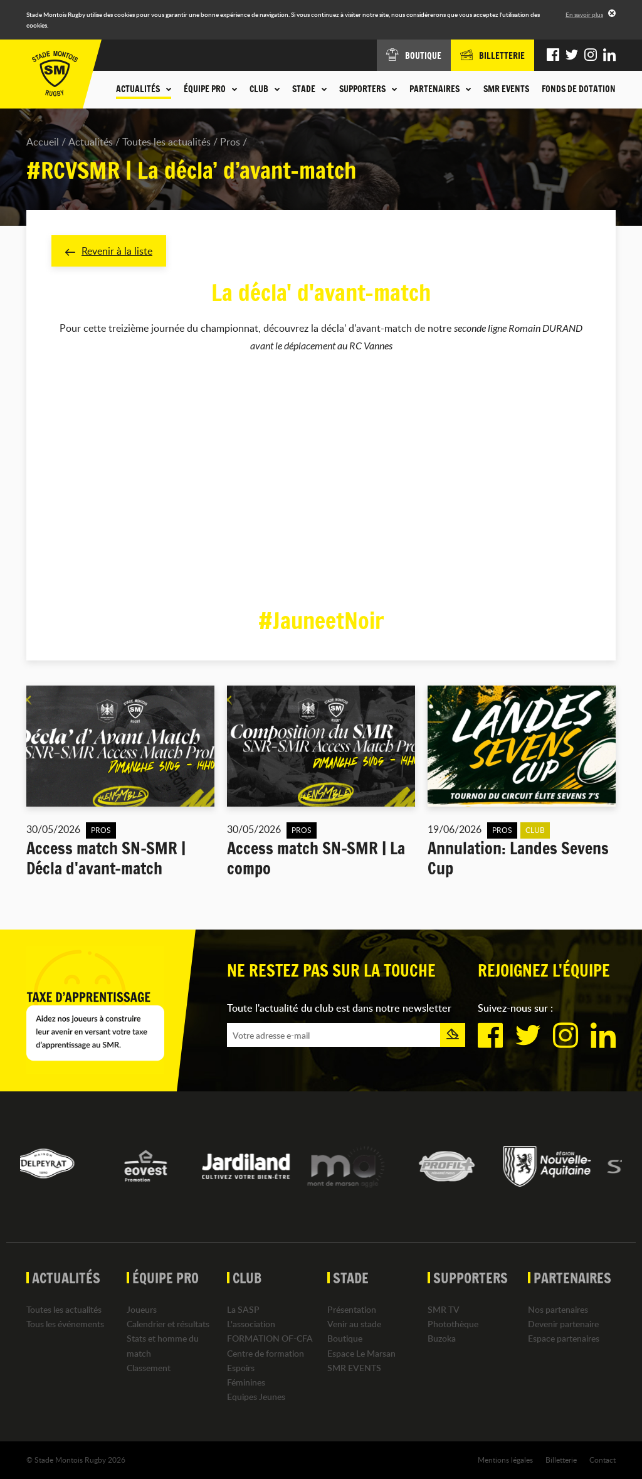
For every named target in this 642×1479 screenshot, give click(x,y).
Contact (602, 1460)
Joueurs (142, 1309)
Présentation (351, 1309)
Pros (230, 142)
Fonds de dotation (579, 89)
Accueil (42, 142)
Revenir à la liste (108, 251)
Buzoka (442, 1338)
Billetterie (561, 1460)
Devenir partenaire (563, 1324)
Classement (149, 1368)
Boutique (344, 1338)
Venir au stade (354, 1324)
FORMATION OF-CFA (270, 1338)
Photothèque (453, 1324)
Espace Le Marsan (361, 1353)
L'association (251, 1324)
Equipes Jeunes (256, 1396)
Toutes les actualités (166, 142)
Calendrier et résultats (168, 1324)
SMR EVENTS (506, 89)
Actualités (90, 142)
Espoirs (241, 1368)
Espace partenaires (563, 1338)
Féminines (246, 1382)
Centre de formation (265, 1353)
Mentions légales (505, 1460)
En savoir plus (584, 14)
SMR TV (444, 1309)
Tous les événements (65, 1324)
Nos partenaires (558, 1309)
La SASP (243, 1309)
